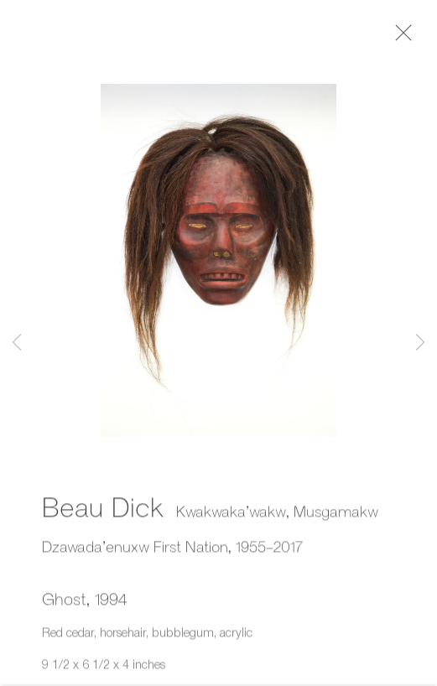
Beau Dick (103, 509)
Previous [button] (17, 343)
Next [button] (420, 343)
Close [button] (402, 37)
